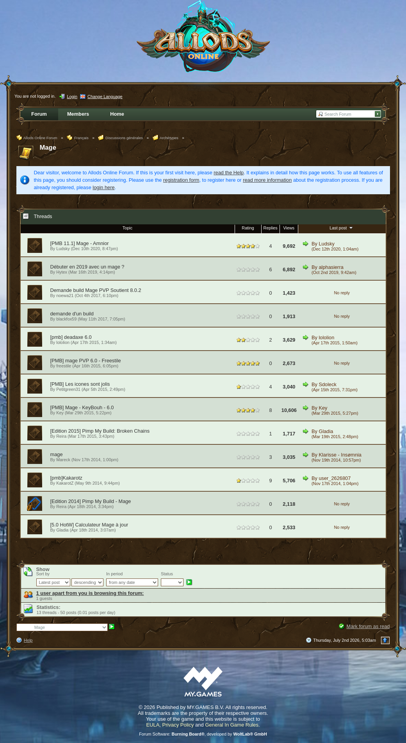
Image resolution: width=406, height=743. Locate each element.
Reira (61, 436)
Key (60, 412)
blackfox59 (66, 319)
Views (288, 228)
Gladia (326, 431)
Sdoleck (328, 384)
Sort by (43, 573)
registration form (181, 180)
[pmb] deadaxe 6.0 (71, 337)
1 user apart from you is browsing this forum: (90, 593)
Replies (271, 228)
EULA (152, 725)
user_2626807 (335, 478)
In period (114, 573)
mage (56, 454)
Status (167, 573)
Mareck (63, 459)
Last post (341, 227)
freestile (63, 365)
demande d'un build (72, 314)
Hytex (61, 272)
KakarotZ (64, 483)
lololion (62, 342)
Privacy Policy (178, 725)
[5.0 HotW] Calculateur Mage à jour (89, 525)
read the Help (229, 172)
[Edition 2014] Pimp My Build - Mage (90, 501)
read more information (267, 180)
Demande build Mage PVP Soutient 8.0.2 (95, 290)
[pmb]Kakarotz (66, 478)
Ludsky (62, 248)
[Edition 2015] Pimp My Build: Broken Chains (100, 431)
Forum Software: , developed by (203, 734)
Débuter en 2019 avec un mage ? (87, 267)
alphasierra (331, 267)
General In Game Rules (231, 725)
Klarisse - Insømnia (340, 455)
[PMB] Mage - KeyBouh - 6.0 (82, 407)
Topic (127, 228)
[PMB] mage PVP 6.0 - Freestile (85, 360)
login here (103, 187)
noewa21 (64, 295)
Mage (48, 147)
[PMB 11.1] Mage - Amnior (79, 243)
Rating (248, 228)
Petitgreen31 (68, 389)
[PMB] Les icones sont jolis (80, 384)
